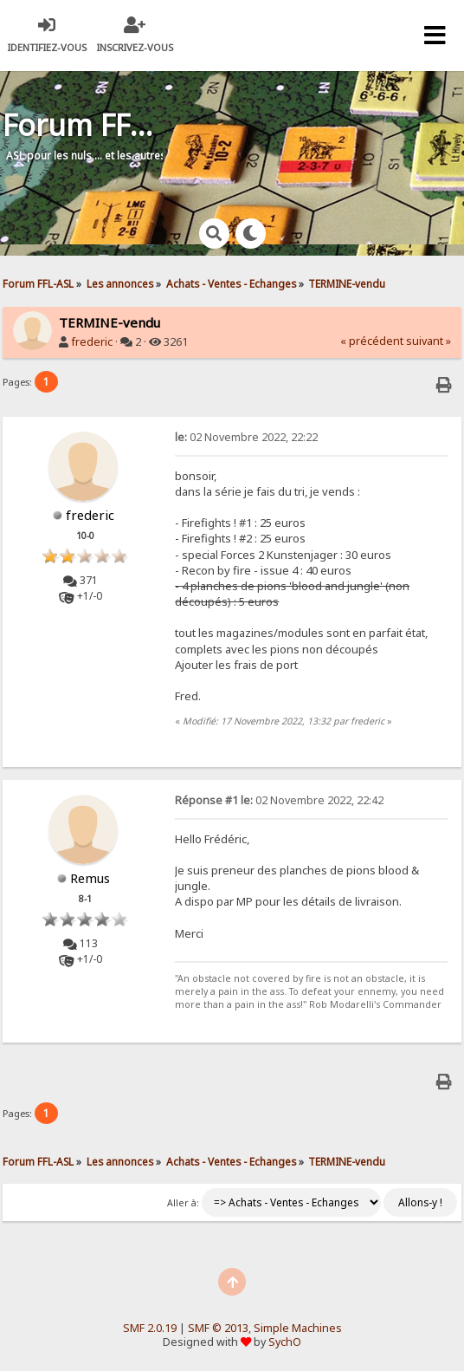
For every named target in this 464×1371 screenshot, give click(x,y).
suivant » (428, 341)
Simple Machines (298, 1328)
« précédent (371, 341)
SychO (284, 1342)
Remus (90, 878)
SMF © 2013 (218, 1328)
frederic (92, 342)
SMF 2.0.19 (150, 1328)
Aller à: (183, 1203)
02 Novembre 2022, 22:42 (279, 800)
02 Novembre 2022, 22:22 (246, 437)
